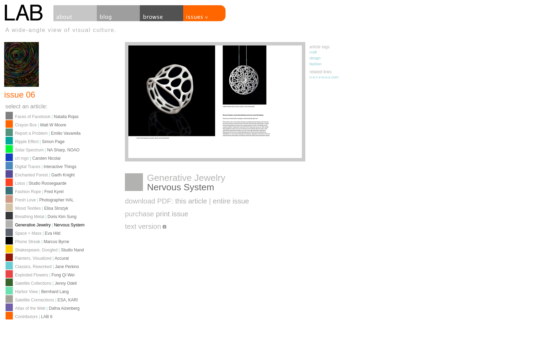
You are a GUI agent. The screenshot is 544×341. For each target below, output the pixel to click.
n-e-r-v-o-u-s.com (323, 77)
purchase (156, 214)
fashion (315, 64)
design (315, 58)
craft (313, 52)
